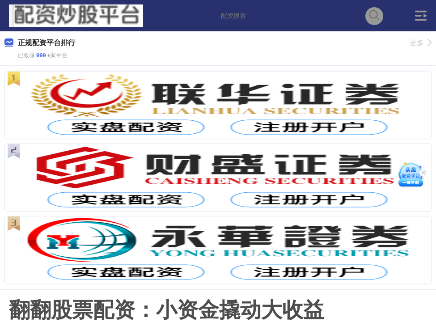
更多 (421, 43)
